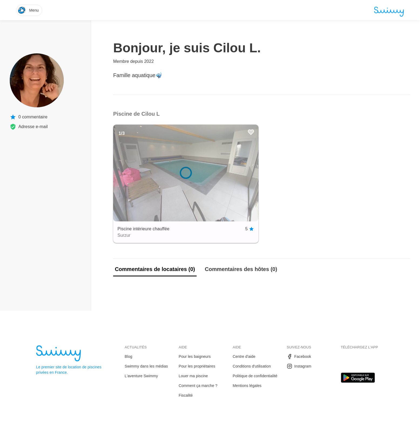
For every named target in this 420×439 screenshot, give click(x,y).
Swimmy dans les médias (146, 366)
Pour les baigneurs (195, 356)
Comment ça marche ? (198, 385)
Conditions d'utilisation (252, 366)
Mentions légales (247, 385)
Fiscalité (186, 395)
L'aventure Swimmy (141, 376)
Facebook (299, 356)
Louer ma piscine (193, 376)
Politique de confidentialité (255, 376)
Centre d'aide (244, 356)
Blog (128, 356)
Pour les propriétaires (197, 366)
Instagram (299, 366)
